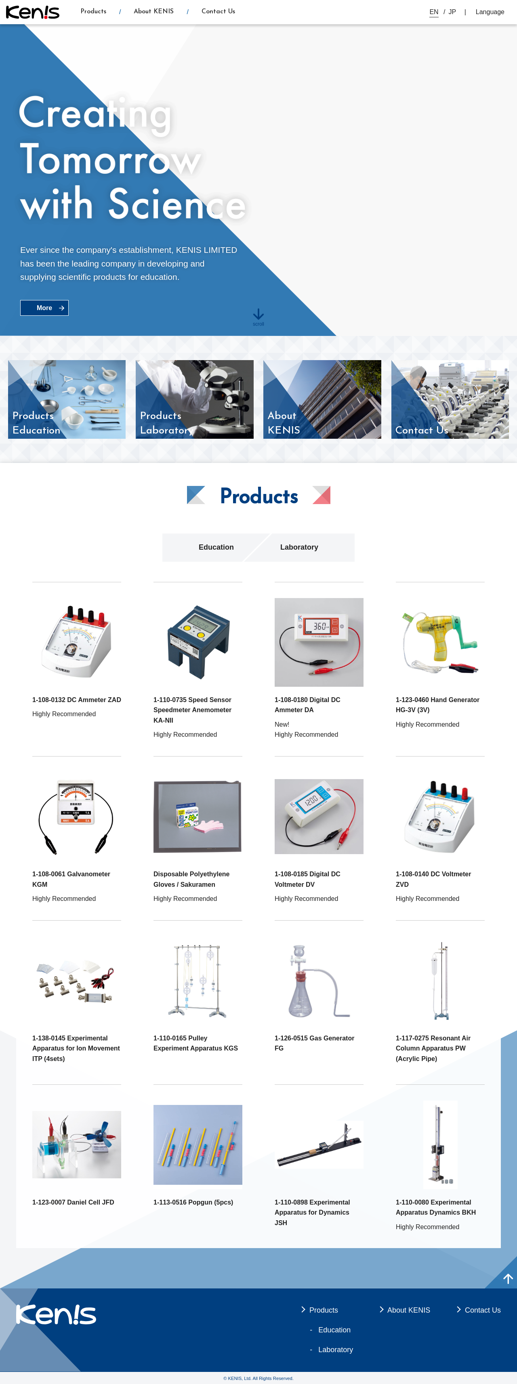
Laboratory (299, 547)
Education (216, 547)
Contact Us (218, 11)
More (44, 307)
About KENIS (154, 11)
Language (490, 11)
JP (452, 11)
